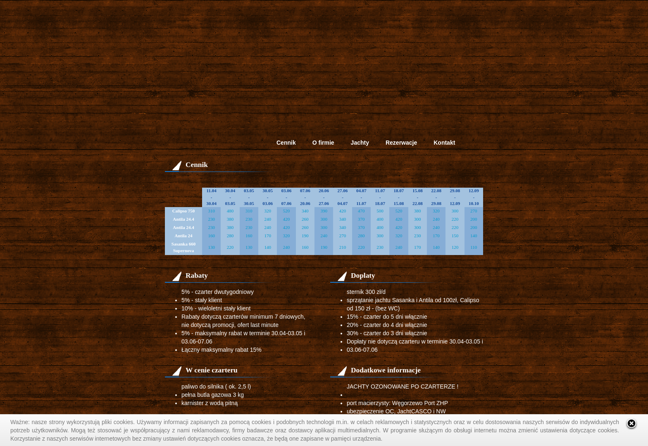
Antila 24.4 (183, 219)
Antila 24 (183, 235)
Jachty (360, 142)
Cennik (286, 142)
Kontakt (444, 142)
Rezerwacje (401, 142)
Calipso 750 (183, 210)
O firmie (323, 142)
